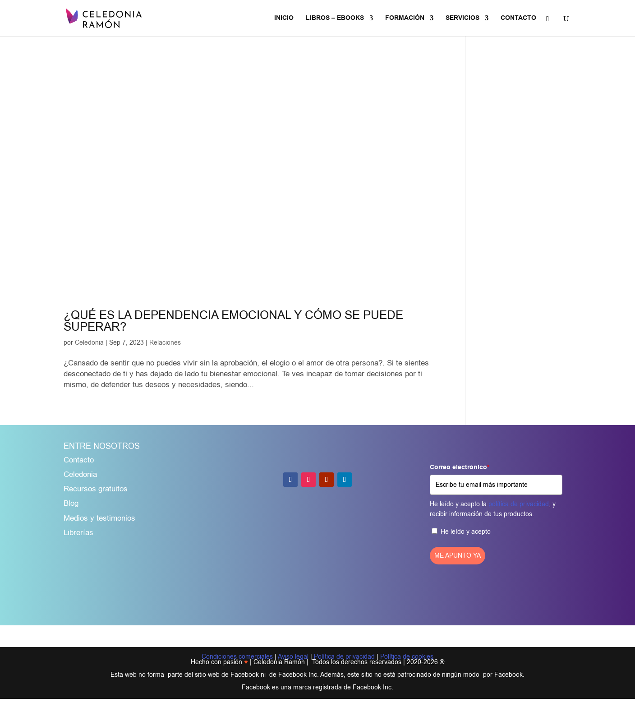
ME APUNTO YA (457, 555)
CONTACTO (518, 19)
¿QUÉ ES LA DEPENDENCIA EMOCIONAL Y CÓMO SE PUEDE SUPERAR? (233, 321)
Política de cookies (406, 656)
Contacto (79, 460)
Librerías (78, 532)
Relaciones (165, 342)
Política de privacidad (344, 656)
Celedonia (89, 342)
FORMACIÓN (404, 19)
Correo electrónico (459, 467)
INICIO (284, 19)
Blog (71, 503)
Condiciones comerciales (237, 656)
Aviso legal (293, 656)
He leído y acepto (466, 531)
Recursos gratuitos (96, 489)
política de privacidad (518, 504)
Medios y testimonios (99, 518)
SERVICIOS (462, 19)
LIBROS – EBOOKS (335, 19)
